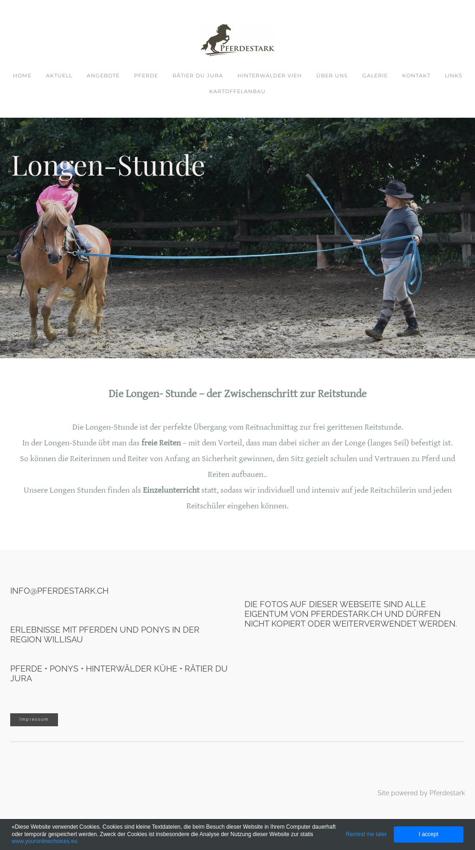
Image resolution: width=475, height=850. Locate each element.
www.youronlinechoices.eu (44, 841)
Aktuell (59, 75)
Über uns (332, 75)
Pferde (146, 75)
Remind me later (366, 834)
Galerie (375, 75)
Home (22, 75)
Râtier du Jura (198, 75)
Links (453, 75)
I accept (428, 834)
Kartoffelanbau (237, 91)
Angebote (103, 75)
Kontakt (416, 75)
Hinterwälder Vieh (270, 75)
